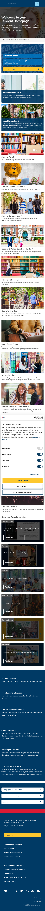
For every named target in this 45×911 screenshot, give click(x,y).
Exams (5, 802)
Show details (34, 474)
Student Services (24, 40)
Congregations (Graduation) (12, 789)
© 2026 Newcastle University (32, 905)
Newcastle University (10, 40)
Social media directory (34, 898)
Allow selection (22, 486)
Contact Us (37, 901)
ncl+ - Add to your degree (12, 796)
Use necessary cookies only (22, 492)
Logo (3, 3)
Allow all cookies (22, 480)
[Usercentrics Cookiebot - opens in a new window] (34, 417)
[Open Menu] (42, 4)
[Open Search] (37, 4)
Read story (9, 538)
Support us (9, 835)
